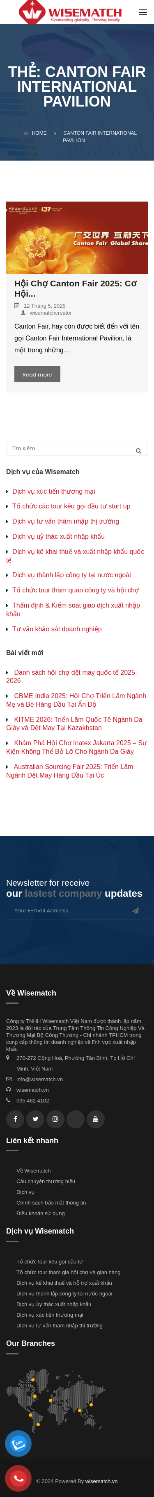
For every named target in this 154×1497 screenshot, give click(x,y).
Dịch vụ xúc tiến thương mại (53, 491)
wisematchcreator (46, 313)
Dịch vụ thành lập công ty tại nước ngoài (71, 575)
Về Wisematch (33, 1171)
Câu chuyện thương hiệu (45, 1181)
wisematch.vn (32, 1090)
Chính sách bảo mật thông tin (51, 1203)
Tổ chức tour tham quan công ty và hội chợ (75, 590)
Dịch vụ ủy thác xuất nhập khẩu (53, 1304)
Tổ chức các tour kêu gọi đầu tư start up (71, 506)
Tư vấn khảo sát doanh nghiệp (57, 629)
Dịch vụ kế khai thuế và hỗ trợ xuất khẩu (64, 1283)
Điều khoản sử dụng (40, 1213)
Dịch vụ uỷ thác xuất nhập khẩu (58, 536)
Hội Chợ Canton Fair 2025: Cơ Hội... (75, 288)
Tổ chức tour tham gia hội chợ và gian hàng (68, 1272)
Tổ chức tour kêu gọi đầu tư (49, 1262)
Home (35, 133)
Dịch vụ (25, 1192)
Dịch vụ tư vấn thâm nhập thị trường (65, 521)
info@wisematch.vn (39, 1079)
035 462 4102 (32, 1101)
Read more (37, 375)
